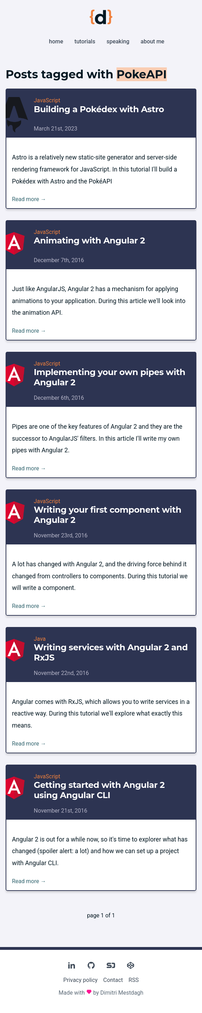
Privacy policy (80, 980)
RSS (133, 980)
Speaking (118, 41)
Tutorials (85, 41)
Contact (113, 980)
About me (152, 41)
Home (56, 41)
